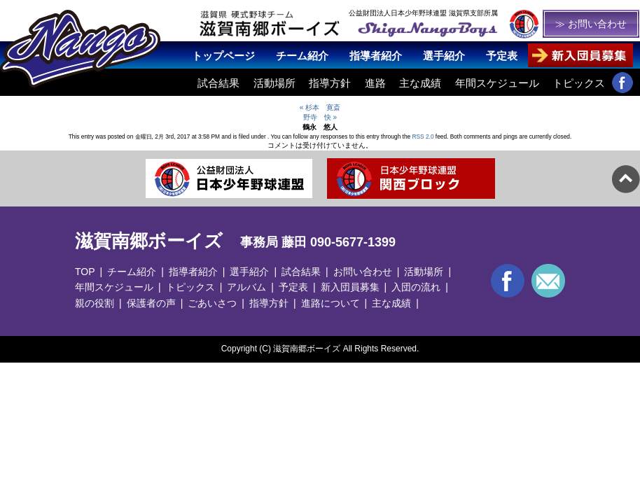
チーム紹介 (302, 56)
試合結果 (218, 83)
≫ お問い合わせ (591, 23)
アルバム (246, 287)
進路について (330, 303)
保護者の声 (151, 303)
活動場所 (274, 83)
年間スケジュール (497, 83)
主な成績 (420, 83)
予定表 (501, 56)
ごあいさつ (212, 303)
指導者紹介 (375, 56)
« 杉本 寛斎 (320, 107)
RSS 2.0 (423, 136)
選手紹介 (444, 56)
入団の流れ (415, 287)
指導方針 (330, 83)
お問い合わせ (362, 271)
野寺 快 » (320, 117)
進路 (375, 83)
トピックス (578, 83)
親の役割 (94, 303)
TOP (85, 271)
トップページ (223, 56)
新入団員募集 (350, 287)
